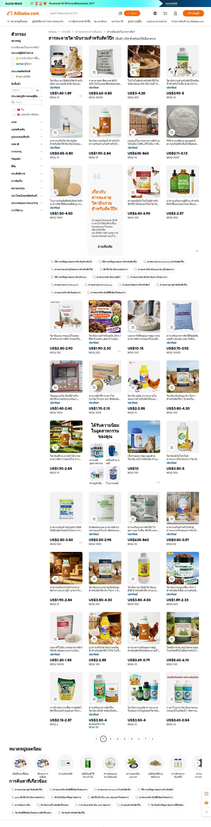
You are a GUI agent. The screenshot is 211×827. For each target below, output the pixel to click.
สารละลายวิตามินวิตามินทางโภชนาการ (147, 277)
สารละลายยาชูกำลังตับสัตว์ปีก (171, 284)
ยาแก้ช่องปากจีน (20, 805)
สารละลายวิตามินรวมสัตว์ (106, 277)
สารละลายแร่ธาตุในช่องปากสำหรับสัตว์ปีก (72, 269)
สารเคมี (66, 31)
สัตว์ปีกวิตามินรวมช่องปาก (114, 269)
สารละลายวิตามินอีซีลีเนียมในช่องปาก (106, 292)
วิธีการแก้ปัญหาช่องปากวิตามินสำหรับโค (71, 261)
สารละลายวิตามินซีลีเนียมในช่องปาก (153, 797)
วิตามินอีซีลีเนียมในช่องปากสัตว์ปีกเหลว (31, 812)
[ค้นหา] (132, 13)
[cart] (165, 13)
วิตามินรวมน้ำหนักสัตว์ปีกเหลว (53, 805)
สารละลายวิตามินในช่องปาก (66, 292)
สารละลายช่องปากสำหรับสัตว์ (134, 284)
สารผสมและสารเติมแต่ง (88, 31)
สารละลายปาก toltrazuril (64, 284)
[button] (120, 13)
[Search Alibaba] (83, 13)
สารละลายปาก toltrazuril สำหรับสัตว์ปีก (163, 261)
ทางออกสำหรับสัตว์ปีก (129, 805)
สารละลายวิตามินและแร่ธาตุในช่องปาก (154, 269)
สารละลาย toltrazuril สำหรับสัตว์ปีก (112, 789)
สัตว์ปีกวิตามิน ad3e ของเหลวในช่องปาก (108, 797)
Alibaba (52, 31)
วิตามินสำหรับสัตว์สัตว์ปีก (71, 812)
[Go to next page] (152, 739)
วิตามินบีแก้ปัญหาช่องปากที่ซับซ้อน (165, 805)
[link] (206, 793)
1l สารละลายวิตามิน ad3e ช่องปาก (92, 805)
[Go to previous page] (96, 739)
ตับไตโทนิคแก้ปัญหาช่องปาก (66, 797)
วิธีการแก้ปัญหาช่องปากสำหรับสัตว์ (155, 789)
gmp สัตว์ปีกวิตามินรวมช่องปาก (27, 797)
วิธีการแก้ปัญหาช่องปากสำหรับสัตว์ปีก (117, 261)
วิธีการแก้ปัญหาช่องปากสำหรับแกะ (68, 277)
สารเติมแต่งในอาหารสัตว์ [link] (121, 31)
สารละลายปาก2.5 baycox (98, 284)
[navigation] (26, 385)
